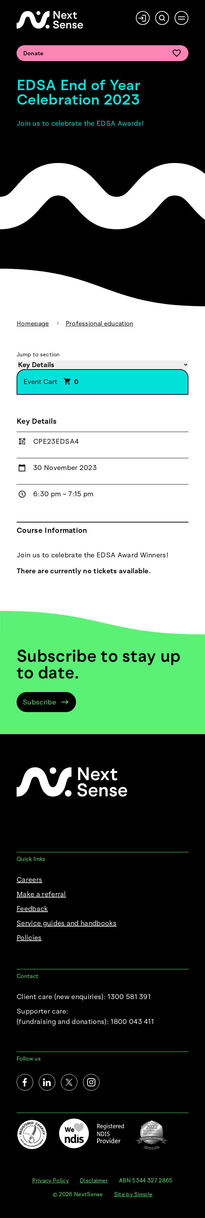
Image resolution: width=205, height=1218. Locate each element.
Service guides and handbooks (67, 923)
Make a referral (41, 894)
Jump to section (38, 354)
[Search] (162, 18)
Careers (29, 879)
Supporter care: (85, 1017)
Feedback (32, 908)
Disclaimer (94, 1180)
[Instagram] (91, 1082)
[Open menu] (181, 18)
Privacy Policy (50, 1180)
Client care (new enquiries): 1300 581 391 (84, 996)
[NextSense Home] (50, 20)
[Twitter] (69, 1082)
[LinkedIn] (47, 1082)
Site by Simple (133, 1194)
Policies (29, 937)
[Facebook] (25, 1082)
